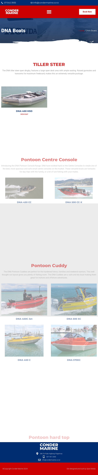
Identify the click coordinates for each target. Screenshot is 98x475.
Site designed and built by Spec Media (81, 469)
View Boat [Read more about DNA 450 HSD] (24, 125)
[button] (49, 12)
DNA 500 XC (74, 350)
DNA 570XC (74, 391)
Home (81, 30)
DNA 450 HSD (24, 121)
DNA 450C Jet (24, 350)
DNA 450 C (24, 391)
